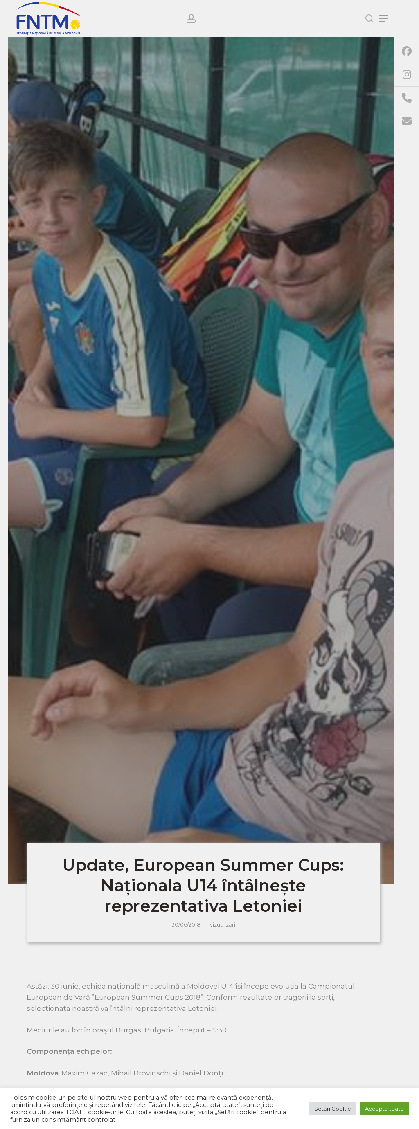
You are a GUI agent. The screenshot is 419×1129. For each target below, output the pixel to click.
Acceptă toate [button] (384, 1108)
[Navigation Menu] (383, 18)
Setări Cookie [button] (332, 1108)
